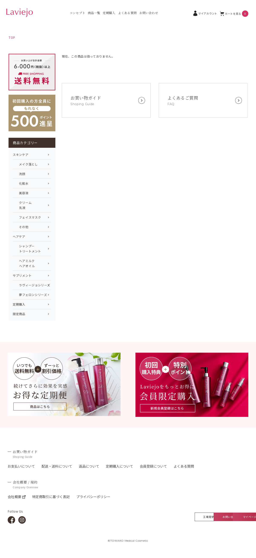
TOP (12, 37)
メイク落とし (25, 164)
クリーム (32, 205)
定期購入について (119, 466)
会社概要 (17, 496)
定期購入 (109, 13)
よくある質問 (127, 13)
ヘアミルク (32, 263)
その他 (21, 227)
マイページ (231, 517)
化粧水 (21, 183)
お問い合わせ (148, 13)
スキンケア (21, 154)
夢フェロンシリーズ (30, 295)
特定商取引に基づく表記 (51, 496)
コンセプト (77, 13)
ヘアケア (19, 236)
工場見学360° (156, 517)
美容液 (21, 193)
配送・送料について (57, 466)
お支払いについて (21, 466)
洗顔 (19, 174)
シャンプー (32, 249)
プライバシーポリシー (93, 496)
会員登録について (153, 466)
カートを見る (234, 13)
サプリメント (22, 275)
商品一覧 (94, 13)
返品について (89, 466)
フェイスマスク (27, 217)
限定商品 (19, 314)
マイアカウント (205, 13)
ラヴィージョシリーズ (31, 285)
